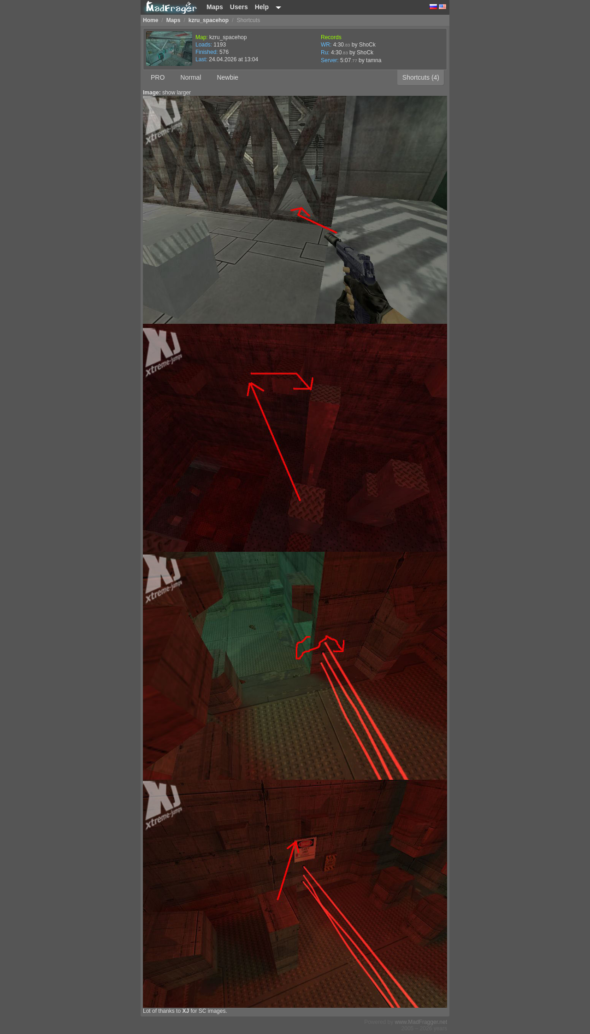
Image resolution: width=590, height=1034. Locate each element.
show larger (176, 92)
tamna (373, 60)
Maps (214, 7)
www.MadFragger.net (421, 1022)
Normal (190, 77)
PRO (158, 77)
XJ (185, 1011)
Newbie (227, 77)
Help (262, 7)
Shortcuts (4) (420, 77)
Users (239, 7)
